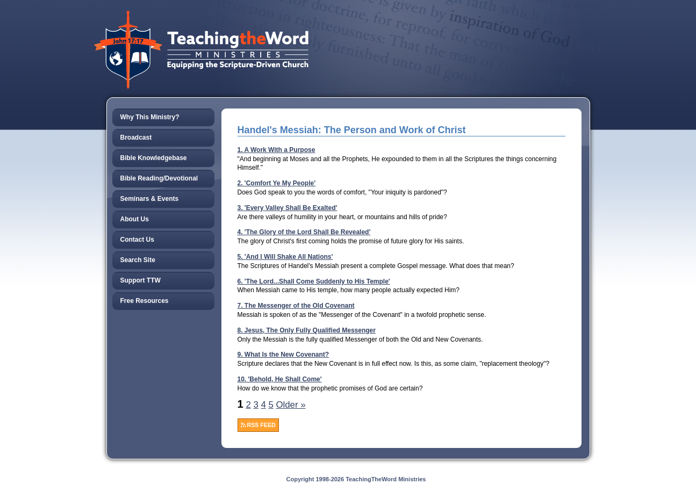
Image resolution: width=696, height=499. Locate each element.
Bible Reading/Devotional (159, 178)
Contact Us (137, 239)
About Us (134, 219)
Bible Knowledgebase (153, 158)
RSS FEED (258, 425)
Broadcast (136, 137)
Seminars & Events (149, 199)
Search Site (137, 260)
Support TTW (140, 280)
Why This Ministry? (150, 117)
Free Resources (144, 301)
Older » (290, 405)
